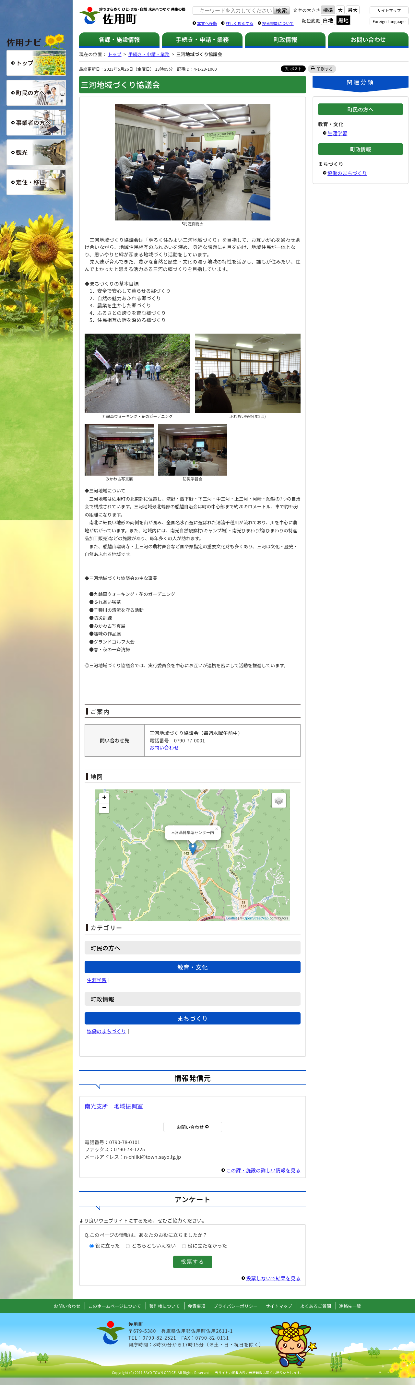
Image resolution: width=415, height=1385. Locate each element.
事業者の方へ (36, 123)
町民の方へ (36, 93)
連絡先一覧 (350, 1306)
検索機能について (278, 23)
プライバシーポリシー (235, 1306)
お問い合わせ (368, 39)
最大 (353, 9)
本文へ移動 (207, 23)
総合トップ (36, 63)
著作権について (164, 1306)
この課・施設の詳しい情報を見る (263, 1170)
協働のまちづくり (106, 1031)
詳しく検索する (239, 23)
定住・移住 (36, 182)
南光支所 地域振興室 (114, 1106)
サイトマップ (389, 10)
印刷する (324, 69)
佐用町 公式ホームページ (132, 15)
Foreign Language (389, 21)
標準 (328, 9)
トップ (114, 54)
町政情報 (285, 39)
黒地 (343, 20)
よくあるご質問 (315, 1306)
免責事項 (197, 1306)
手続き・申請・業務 (202, 39)
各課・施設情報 (119, 39)
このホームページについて (114, 1306)
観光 (36, 152)
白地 (328, 20)
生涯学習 (97, 980)
